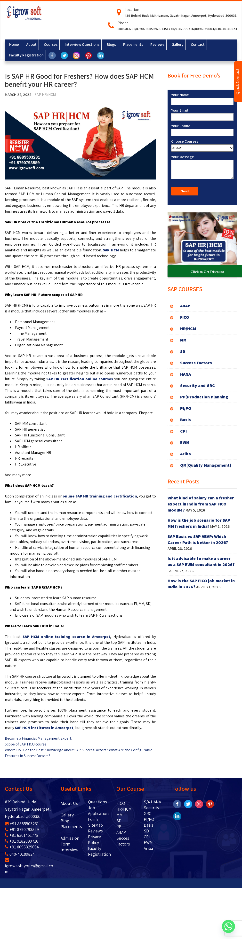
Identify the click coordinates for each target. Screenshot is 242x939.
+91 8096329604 (22, 847)
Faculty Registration (99, 851)
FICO (120, 803)
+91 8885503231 (22, 823)
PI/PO (149, 819)
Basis (148, 825)
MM (119, 815)
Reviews (95, 831)
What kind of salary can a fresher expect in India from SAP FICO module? (201, 504)
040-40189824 (20, 854)
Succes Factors (123, 841)
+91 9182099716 (21, 841)
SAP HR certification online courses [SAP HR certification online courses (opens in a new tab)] (79, 378)
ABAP (121, 832)
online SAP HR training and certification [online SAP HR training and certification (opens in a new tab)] (100, 496)
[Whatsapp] (228, 926)
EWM (148, 842)
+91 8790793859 (22, 829)
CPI (147, 836)
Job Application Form (98, 813)
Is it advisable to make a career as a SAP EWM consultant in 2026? (201, 564)
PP (118, 826)
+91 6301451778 (21, 835)
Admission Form (70, 841)
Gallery (67, 815)
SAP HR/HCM (45, 94)
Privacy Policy (94, 839)
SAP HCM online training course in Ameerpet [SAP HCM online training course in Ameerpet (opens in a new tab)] (67, 636)
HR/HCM (124, 809)
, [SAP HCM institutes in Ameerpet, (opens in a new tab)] (45, 727)
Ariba (148, 848)
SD (118, 820)
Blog (72, 820)
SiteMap (95, 825)
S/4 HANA (152, 802)
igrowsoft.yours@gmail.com (29, 866)
